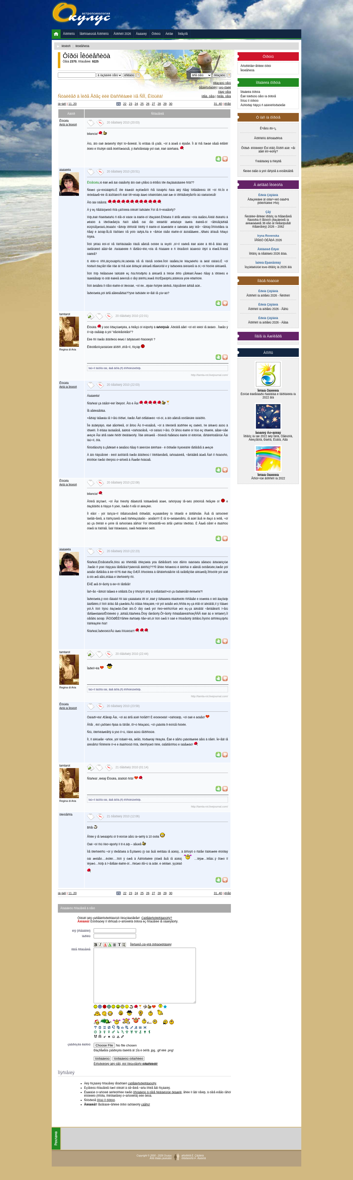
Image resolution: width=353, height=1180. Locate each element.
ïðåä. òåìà (208, 96)
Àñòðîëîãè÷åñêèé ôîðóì (255, 66)
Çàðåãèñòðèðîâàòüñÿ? (156, 918)
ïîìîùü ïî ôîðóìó (106, 1111)
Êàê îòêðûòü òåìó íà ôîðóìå (258, 96)
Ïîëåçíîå (183, 34)
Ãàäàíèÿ (141, 34)
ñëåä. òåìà (224, 96)
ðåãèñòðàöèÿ (208, 87)
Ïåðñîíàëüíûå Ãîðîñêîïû (94, 34)
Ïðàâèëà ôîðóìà (250, 92)
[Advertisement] (212, 15)
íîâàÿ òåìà (224, 92)
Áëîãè (169, 34)
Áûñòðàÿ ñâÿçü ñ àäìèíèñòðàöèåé (262, 105)
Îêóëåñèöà (247, 70)
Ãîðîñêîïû (69, 34)
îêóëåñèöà (82, 46)
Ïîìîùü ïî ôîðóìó (249, 100)
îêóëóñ (66, 46)
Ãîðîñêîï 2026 (122, 34)
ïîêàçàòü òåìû (222, 83)
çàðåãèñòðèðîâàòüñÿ (142, 1094)
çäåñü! (145, 1115)
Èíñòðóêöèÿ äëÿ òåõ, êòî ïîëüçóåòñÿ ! (126, 1075)
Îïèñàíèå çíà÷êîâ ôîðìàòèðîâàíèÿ (151, 944)
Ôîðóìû (156, 34)
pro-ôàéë (225, 87)
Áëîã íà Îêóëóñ (68, 124)
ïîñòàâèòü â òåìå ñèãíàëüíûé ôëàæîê (157, 1103)
